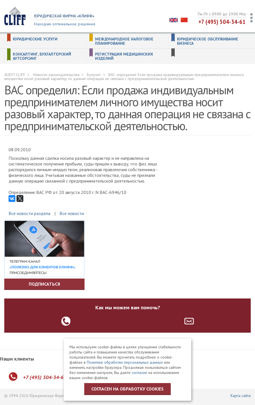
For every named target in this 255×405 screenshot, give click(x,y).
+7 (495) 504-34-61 (222, 22)
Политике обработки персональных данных (125, 362)
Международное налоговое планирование (124, 41)
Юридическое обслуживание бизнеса (207, 41)
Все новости (71, 213)
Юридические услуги (35, 39)
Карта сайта (241, 395)
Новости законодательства (56, 74)
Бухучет (94, 74)
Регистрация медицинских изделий (124, 56)
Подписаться (44, 284)
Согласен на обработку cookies (127, 389)
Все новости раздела (29, 213)
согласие (139, 372)
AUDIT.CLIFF (14, 74)
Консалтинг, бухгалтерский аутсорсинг (42, 56)
